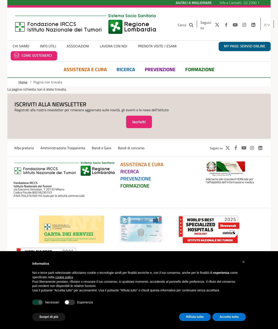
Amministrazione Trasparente (62, 148)
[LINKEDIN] (253, 25)
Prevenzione (160, 69)
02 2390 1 (252, 2)
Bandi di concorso (131, 148)
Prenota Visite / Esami (157, 46)
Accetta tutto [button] (229, 317)
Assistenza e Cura (85, 69)
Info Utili (48, 46)
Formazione (199, 69)
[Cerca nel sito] (191, 25)
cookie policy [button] (64, 277)
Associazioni (78, 46)
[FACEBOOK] (226, 25)
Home (22, 82)
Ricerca (126, 69)
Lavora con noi (113, 46)
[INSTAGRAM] (244, 25)
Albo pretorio (24, 148)
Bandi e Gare (101, 148)
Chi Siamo (21, 46)
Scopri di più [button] (48, 317)
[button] (243, 261)
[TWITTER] (216, 25)
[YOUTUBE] (235, 25)
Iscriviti (139, 122)
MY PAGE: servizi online (244, 46)
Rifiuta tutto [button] (195, 317)
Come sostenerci (37, 55)
